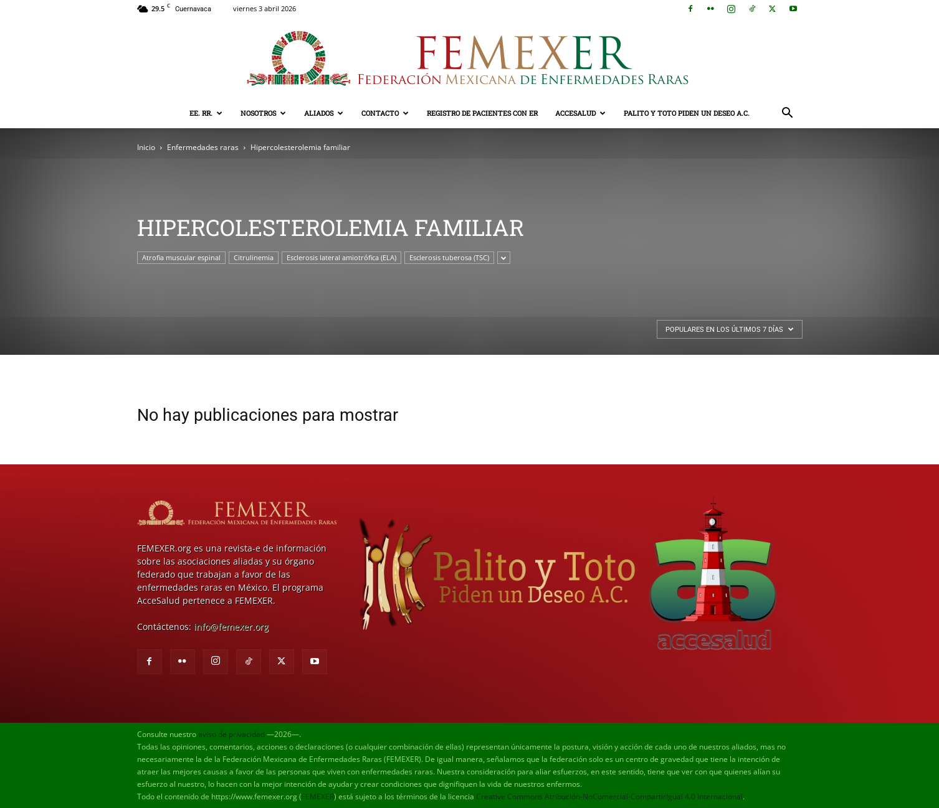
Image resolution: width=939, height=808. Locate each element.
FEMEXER (318, 796)
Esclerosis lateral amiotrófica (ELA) (341, 257)
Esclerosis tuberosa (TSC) (449, 257)
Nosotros (263, 113)
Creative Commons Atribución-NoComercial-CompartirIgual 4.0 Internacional (609, 796)
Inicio (146, 147)
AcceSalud (580, 113)
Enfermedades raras (203, 147)
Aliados (323, 113)
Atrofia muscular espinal (181, 257)
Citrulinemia (254, 257)
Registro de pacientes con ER (482, 113)
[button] (788, 114)
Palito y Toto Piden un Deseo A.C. (687, 113)
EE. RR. (205, 113)
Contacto (385, 113)
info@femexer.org (231, 626)
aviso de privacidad (231, 734)
